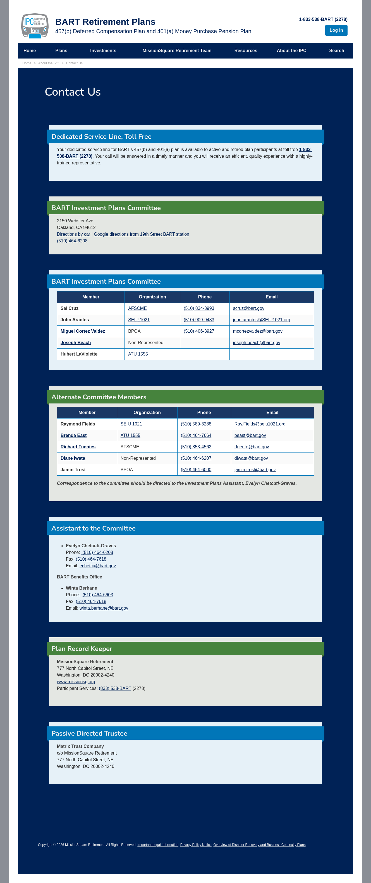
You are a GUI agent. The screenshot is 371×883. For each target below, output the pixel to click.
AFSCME (137, 308)
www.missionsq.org (76, 681)
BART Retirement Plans (105, 22)
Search (336, 50)
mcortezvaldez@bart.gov (258, 331)
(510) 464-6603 (98, 594)
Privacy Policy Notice (196, 845)
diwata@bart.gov (251, 458)
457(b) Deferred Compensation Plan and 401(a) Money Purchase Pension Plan (153, 31)
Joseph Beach (76, 342)
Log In (336, 30)
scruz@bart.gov (248, 308)
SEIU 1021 (139, 319)
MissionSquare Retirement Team (177, 50)
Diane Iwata (73, 458)
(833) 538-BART (115, 688)
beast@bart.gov (250, 435)
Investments (103, 50)
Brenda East (74, 435)
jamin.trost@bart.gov (255, 469)
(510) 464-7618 (91, 559)
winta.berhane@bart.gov (104, 608)
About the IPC (292, 50)
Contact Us (74, 63)
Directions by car (73, 234)
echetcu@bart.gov (98, 565)
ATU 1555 (138, 354)
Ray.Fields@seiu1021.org (260, 424)
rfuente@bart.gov (251, 446)
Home (29, 50)
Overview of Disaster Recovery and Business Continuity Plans (259, 845)
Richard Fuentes (78, 446)
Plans (62, 50)
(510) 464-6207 (196, 458)
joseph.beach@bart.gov (256, 342)
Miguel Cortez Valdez (83, 331)
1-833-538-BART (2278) (323, 19)
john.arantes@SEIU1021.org (261, 319)
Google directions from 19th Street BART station (141, 234)
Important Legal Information (157, 845)
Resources (245, 50)
